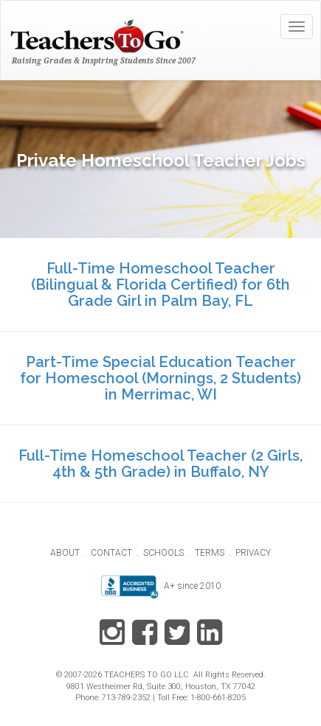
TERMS (209, 553)
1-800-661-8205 (218, 697)
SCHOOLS (163, 553)
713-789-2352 (126, 697)
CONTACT (111, 553)
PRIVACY (253, 553)
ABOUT (65, 553)
